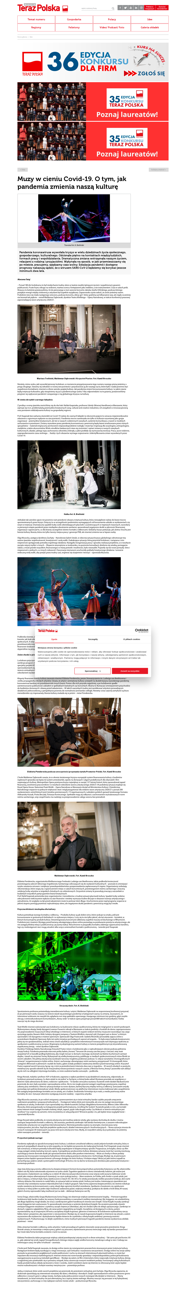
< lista (22, 170)
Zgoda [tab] (54, 639)
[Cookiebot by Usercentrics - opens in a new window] (137, 631)
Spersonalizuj (93, 671)
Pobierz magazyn (149, 8)
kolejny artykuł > (158, 170)
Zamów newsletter (162, 8)
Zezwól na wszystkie (130, 671)
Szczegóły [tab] (93, 639)
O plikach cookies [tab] (131, 639)
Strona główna (22, 37)
